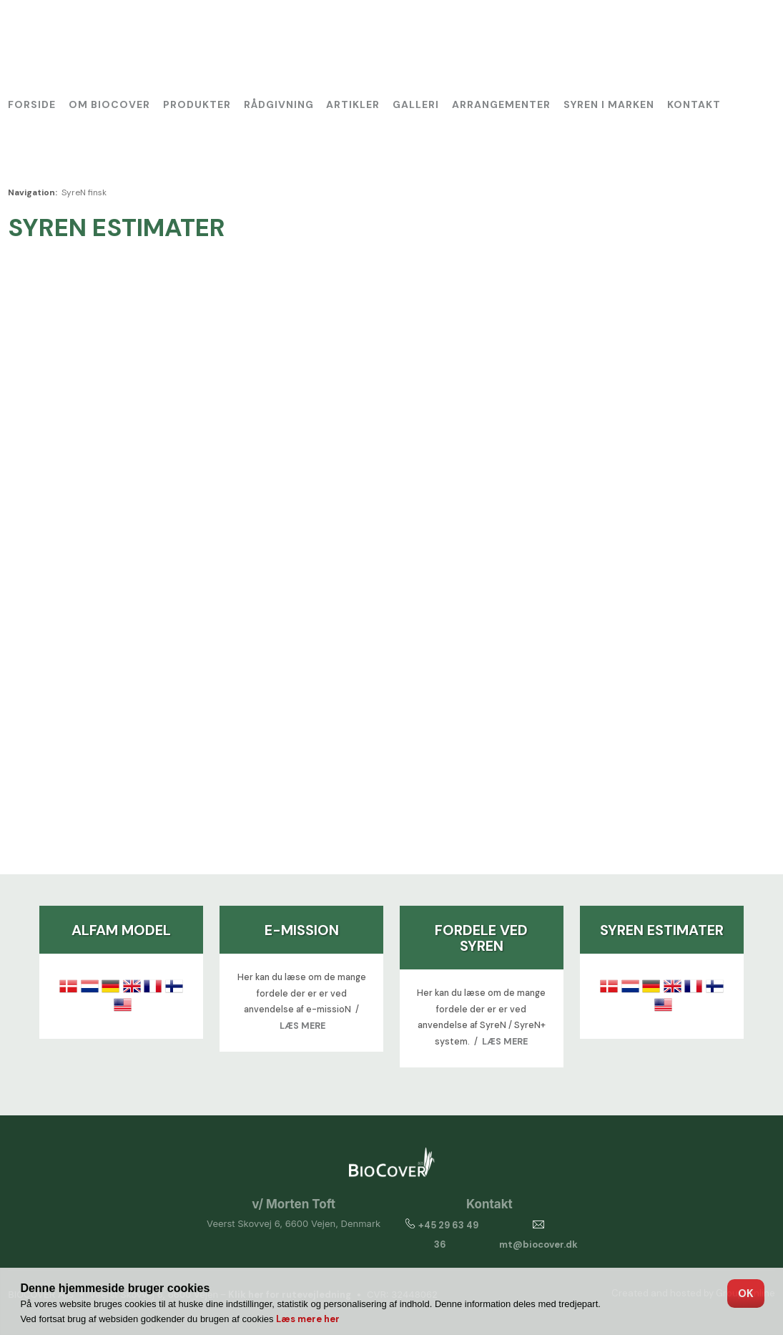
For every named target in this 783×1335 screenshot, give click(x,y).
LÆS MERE (302, 1026)
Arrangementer (501, 104)
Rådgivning (279, 104)
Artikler (353, 104)
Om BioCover (109, 104)
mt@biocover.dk (538, 1244)
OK (746, 1293)
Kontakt (694, 104)
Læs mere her (308, 1319)
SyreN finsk (84, 192)
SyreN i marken (608, 104)
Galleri (416, 104)
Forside (32, 104)
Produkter (197, 104)
